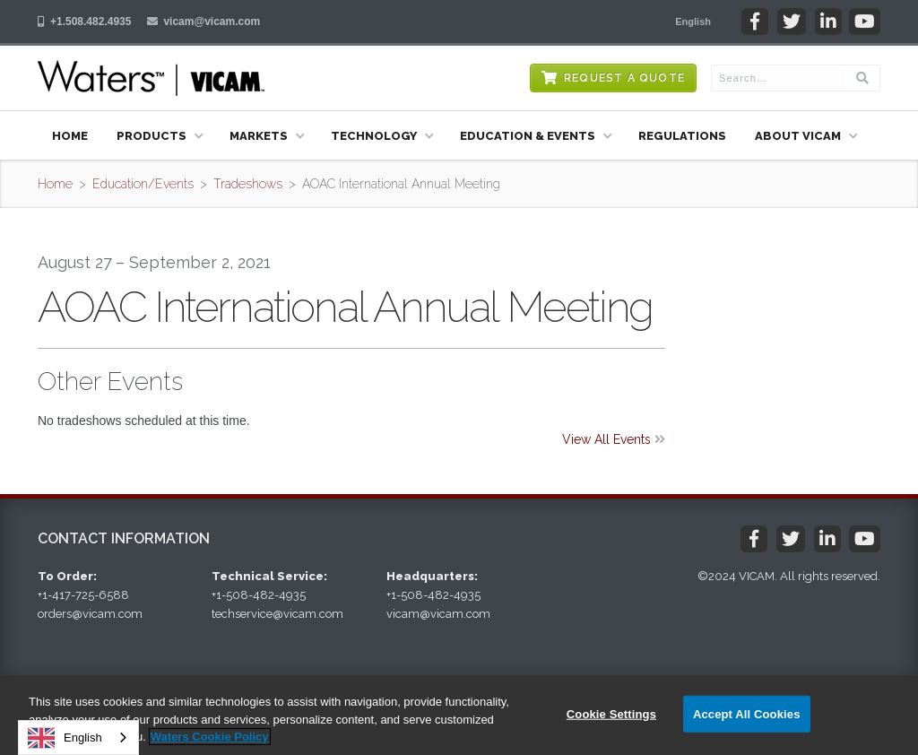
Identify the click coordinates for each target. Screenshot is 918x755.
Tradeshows (247, 184)
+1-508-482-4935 (259, 595)
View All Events (613, 439)
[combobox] (78, 737)
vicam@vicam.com (211, 21)
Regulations (682, 136)
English (65, 738)
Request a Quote (624, 78)
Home (70, 136)
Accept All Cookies (747, 713)
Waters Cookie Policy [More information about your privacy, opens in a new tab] (210, 736)
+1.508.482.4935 (90, 21)
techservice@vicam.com (277, 613)
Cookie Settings (611, 713)
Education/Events (143, 184)
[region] (459, 715)
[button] (693, 21)
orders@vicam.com (90, 613)
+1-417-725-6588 (83, 595)
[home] (151, 78)
